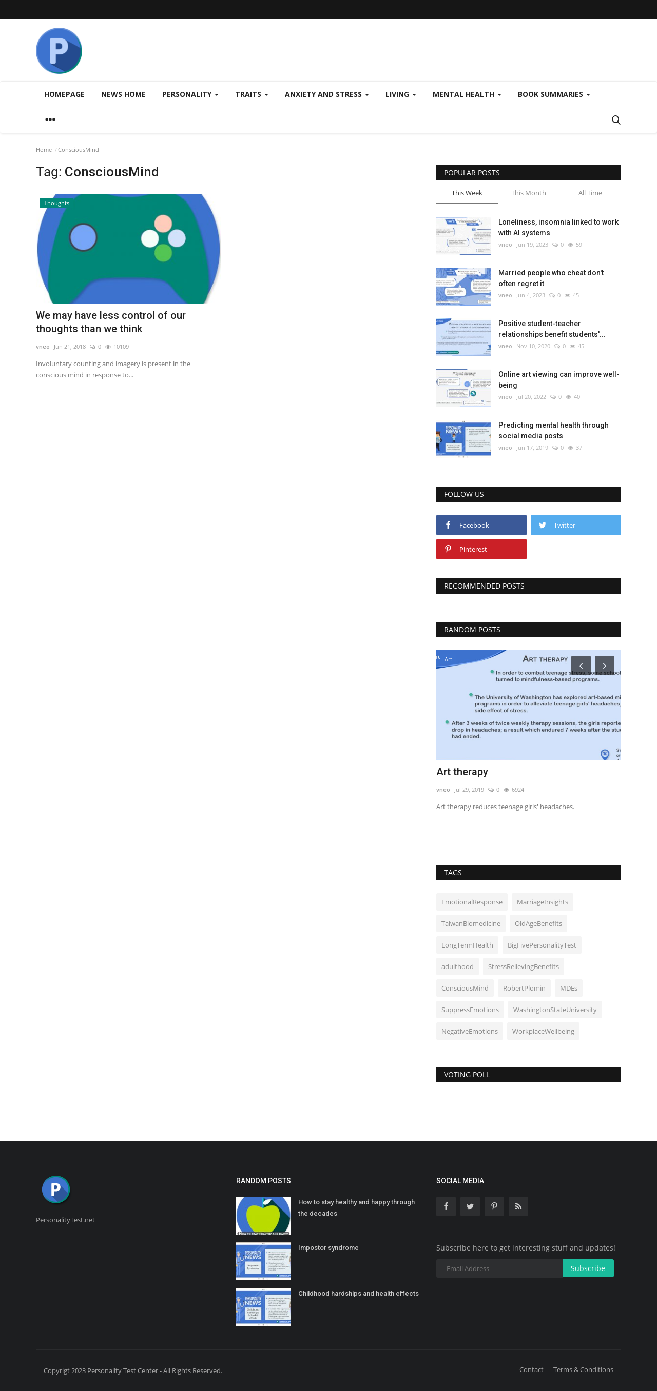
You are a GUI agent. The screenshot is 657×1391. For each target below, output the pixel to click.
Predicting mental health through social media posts (553, 430)
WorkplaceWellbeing (543, 1031)
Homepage (64, 94)
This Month (528, 192)
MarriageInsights (542, 901)
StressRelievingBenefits (523, 966)
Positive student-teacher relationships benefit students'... (552, 328)
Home (44, 149)
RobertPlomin (524, 988)
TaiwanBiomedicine (470, 923)
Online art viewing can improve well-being (559, 379)
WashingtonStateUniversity (555, 1009)
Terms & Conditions (583, 1369)
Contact (531, 1369)
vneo (43, 346)
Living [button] (400, 94)
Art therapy (462, 771)
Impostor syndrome (328, 1248)
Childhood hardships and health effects (358, 1293)
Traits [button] (251, 94)
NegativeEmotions (469, 1031)
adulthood (457, 966)
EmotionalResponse (472, 901)
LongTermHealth (467, 945)
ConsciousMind (465, 988)
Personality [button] (190, 94)
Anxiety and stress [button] (327, 94)
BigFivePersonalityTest (542, 945)
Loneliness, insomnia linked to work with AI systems (558, 227)
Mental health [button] (467, 94)
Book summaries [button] (554, 94)
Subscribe (588, 1268)
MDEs (568, 988)
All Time (590, 192)
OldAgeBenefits (538, 923)
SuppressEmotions (470, 1009)
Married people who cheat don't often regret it (551, 278)
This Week (467, 192)
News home (123, 94)
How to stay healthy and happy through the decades (356, 1207)
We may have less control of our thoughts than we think (111, 322)
